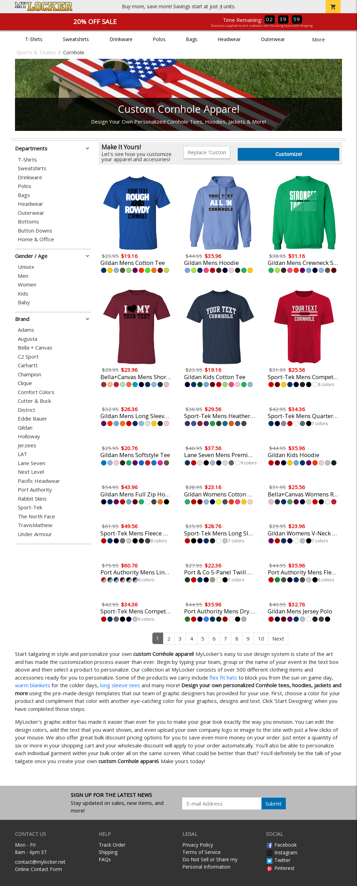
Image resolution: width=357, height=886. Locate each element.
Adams (26, 330)
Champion (29, 374)
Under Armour (35, 534)
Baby (24, 302)
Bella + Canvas (35, 348)
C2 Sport (28, 357)
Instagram (281, 852)
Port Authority (35, 490)
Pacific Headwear (39, 481)
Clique (25, 383)
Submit (273, 803)
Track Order (112, 844)
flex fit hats (223, 677)
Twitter (278, 860)
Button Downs (35, 231)
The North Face (36, 516)
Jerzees (27, 445)
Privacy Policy (197, 844)
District (26, 410)
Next (278, 638)
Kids (23, 294)
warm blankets (32, 685)
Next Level (31, 472)
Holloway (29, 436)
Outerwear (273, 39)
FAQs (105, 859)
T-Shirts (34, 39)
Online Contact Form (38, 869)
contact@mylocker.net (40, 861)
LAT (22, 454)
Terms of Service (201, 852)
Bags (191, 39)
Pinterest (280, 868)
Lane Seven (31, 463)
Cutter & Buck (34, 401)
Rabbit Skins (32, 499)
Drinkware (120, 39)
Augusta (27, 339)
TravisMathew (35, 525)
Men (23, 276)
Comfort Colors (36, 392)
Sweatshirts (76, 39)
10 (261, 638)
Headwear (229, 39)
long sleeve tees (120, 685)
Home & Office (36, 239)
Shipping (108, 852)
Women (27, 285)
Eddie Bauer (32, 419)
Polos (159, 39)
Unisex (26, 267)
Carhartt (28, 365)
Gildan (25, 428)
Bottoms (28, 222)
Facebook (281, 844)
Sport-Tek (30, 507)
